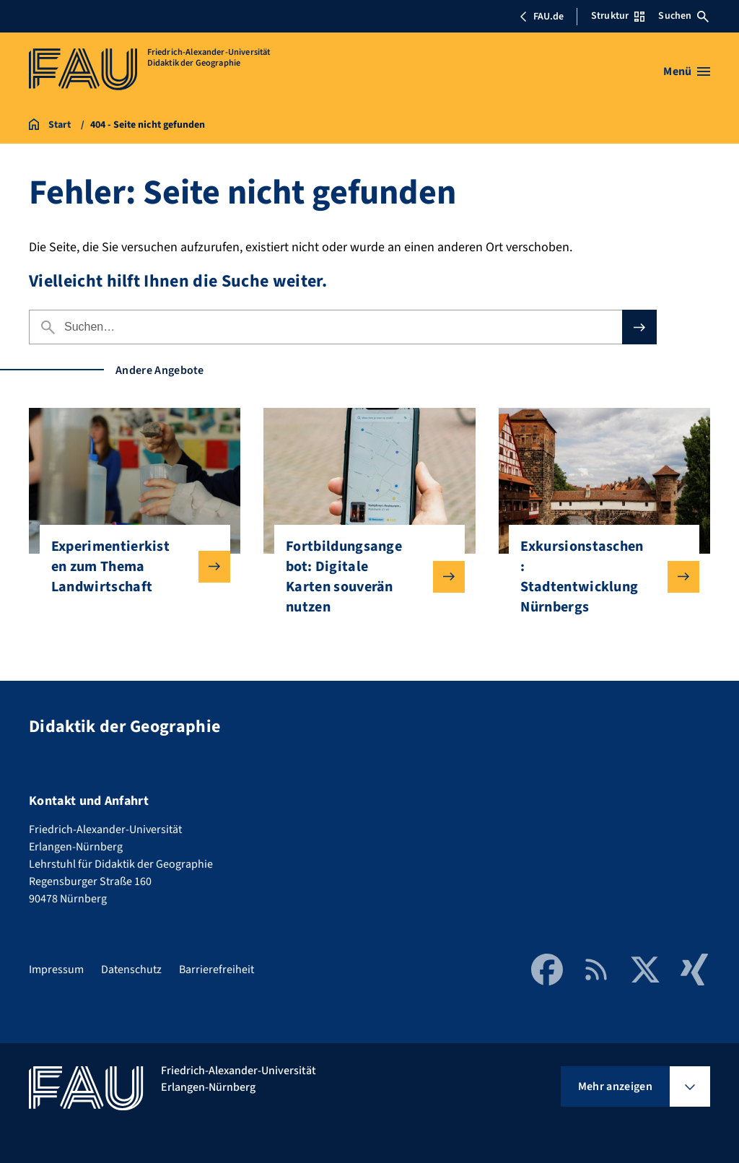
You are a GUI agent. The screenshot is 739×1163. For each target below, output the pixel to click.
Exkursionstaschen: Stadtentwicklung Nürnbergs (598, 576)
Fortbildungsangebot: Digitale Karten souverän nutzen (364, 576)
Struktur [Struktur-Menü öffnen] (617, 16)
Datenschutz (131, 969)
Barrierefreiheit (216, 969)
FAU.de (541, 16)
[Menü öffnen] (686, 71)
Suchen (683, 16)
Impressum (56, 969)
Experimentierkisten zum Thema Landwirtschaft (129, 566)
